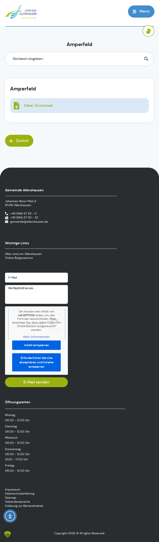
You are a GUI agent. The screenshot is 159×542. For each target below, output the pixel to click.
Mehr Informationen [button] (36, 337)
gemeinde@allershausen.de (29, 221)
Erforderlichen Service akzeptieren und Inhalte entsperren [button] (36, 362)
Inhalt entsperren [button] (36, 345)
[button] (141, 11)
